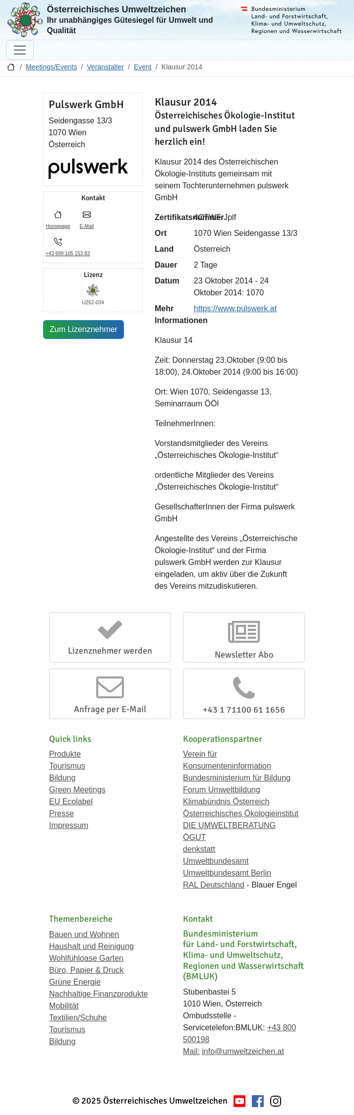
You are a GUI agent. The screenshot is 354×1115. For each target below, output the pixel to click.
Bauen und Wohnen (84, 934)
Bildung (62, 778)
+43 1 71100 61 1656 (244, 709)
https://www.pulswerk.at (235, 308)
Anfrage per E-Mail (110, 709)
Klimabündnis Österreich (226, 801)
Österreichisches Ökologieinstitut (240, 813)
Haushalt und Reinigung (91, 946)
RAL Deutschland (213, 885)
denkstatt (199, 849)
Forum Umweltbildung (221, 789)
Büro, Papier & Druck (86, 970)
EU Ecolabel (71, 801)
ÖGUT (194, 837)
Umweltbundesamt (216, 861)
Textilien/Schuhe (78, 1017)
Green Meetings (77, 789)
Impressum (68, 825)
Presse (61, 813)
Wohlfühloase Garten (86, 958)
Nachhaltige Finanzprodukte (98, 994)
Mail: (191, 1051)
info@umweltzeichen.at (243, 1051)
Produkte (65, 754)
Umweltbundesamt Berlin (227, 873)
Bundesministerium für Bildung (237, 778)
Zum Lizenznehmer (84, 329)
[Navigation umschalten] (20, 50)
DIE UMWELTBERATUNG (229, 825)
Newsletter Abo (244, 654)
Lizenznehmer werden (110, 650)
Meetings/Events (51, 67)
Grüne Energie (75, 982)
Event (143, 67)
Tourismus (67, 766)
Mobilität (64, 1006)
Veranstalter (105, 67)
